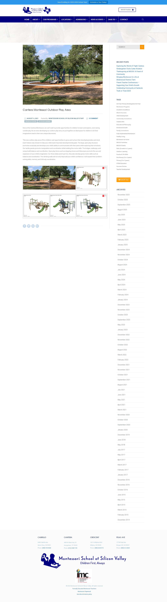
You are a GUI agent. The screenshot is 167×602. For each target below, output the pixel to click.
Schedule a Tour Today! (98, 2)
